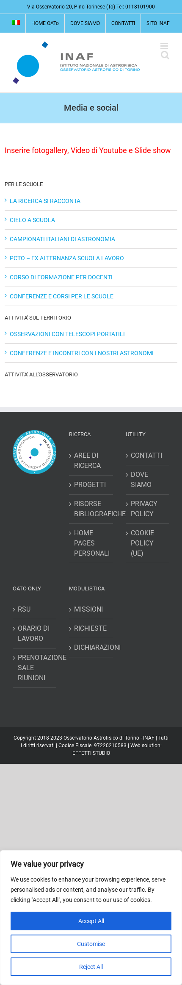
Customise (91, 943)
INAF (148, 738)
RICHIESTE (90, 628)
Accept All (91, 921)
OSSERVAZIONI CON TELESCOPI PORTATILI (67, 334)
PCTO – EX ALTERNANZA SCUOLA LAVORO (67, 258)
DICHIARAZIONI (91, 647)
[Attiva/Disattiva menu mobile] (164, 46)
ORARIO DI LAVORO (34, 633)
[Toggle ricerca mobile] (165, 54)
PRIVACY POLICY (144, 509)
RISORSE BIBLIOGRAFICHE (91, 509)
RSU (24, 609)
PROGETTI (90, 485)
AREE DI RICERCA (87, 460)
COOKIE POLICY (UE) (142, 543)
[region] (91, 917)
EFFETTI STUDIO (91, 753)
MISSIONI (88, 609)
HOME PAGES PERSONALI (91, 543)
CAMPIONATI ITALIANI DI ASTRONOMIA (62, 239)
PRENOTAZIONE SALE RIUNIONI (35, 668)
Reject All (91, 966)
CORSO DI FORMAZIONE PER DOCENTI (61, 277)
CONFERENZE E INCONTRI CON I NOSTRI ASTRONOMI (82, 353)
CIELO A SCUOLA (32, 220)
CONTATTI (146, 455)
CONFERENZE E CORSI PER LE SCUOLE (61, 296)
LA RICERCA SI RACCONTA (45, 201)
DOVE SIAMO (141, 479)
